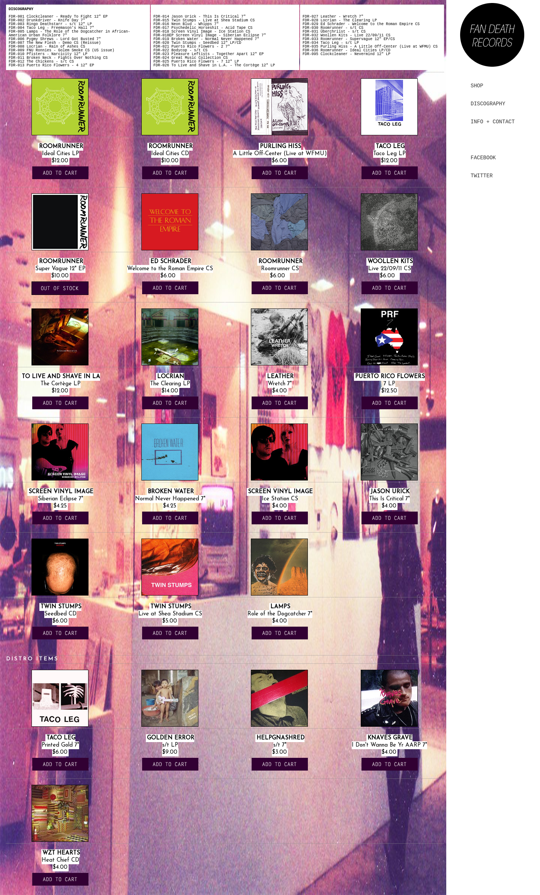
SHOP (477, 86)
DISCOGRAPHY (488, 104)
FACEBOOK (483, 158)
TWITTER (482, 176)
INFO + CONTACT (493, 122)
